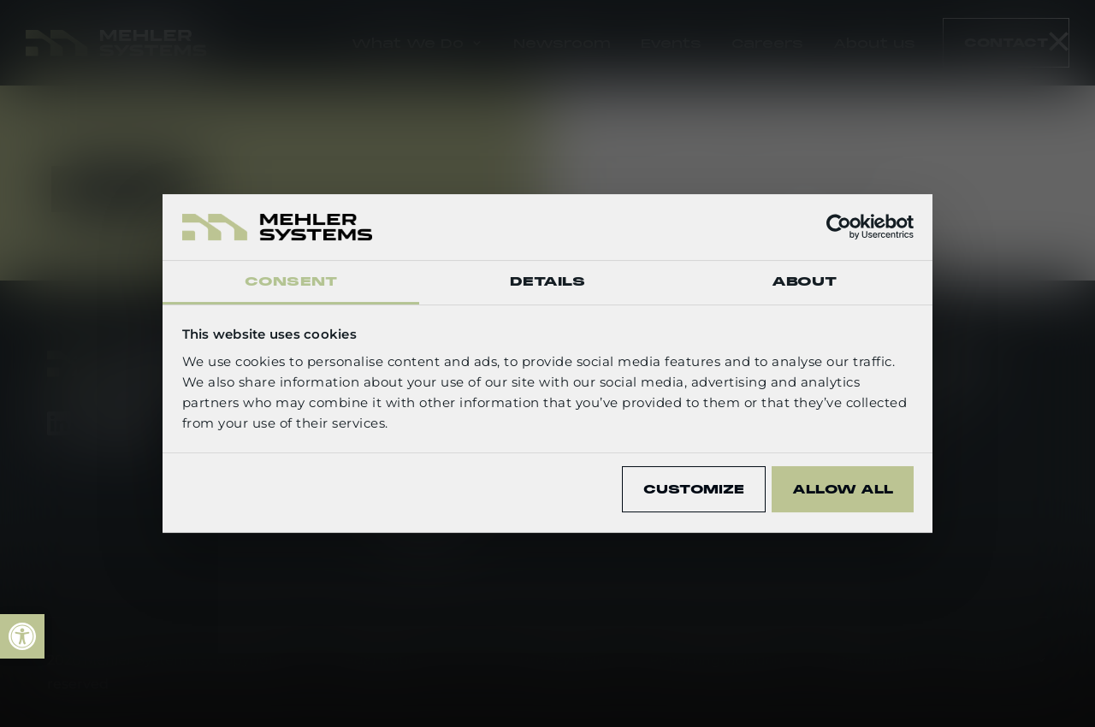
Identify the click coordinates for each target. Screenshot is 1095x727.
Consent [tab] (291, 281)
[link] (22, 636)
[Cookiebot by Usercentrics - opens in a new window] (839, 226)
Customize (693, 489)
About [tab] (805, 281)
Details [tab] (548, 281)
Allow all (842, 489)
